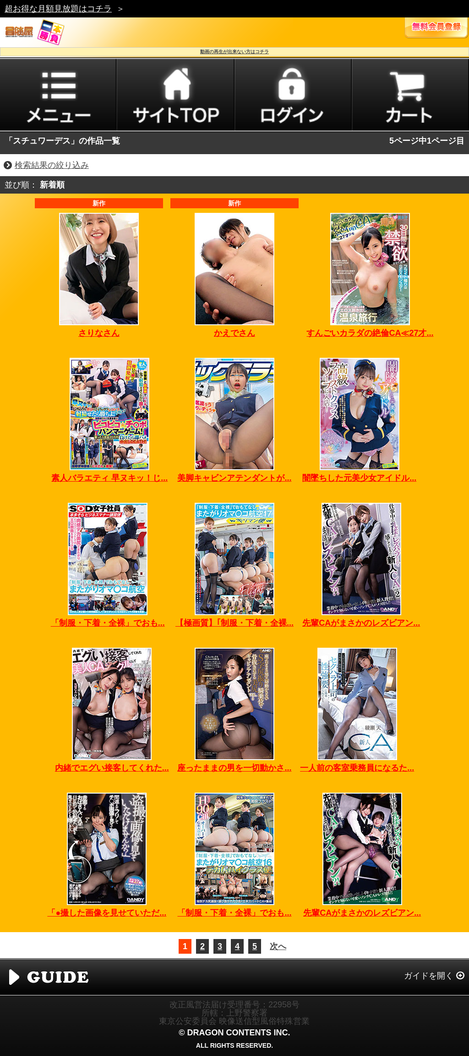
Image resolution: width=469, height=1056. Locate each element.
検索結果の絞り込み (52, 165)
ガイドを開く (428, 975)
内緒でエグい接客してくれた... (112, 768)
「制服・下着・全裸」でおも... (108, 623)
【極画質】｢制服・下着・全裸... (234, 623)
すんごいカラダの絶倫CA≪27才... (369, 333)
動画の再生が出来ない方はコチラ (234, 51)
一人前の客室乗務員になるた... (357, 768)
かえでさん (234, 333)
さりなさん (99, 333)
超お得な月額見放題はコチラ (58, 8)
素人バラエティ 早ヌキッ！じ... (109, 478)
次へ (278, 946)
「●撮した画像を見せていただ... (106, 912)
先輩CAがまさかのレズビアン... (361, 623)
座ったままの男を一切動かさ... (234, 768)
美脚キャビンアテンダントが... (234, 478)
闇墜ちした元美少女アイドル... (359, 478)
